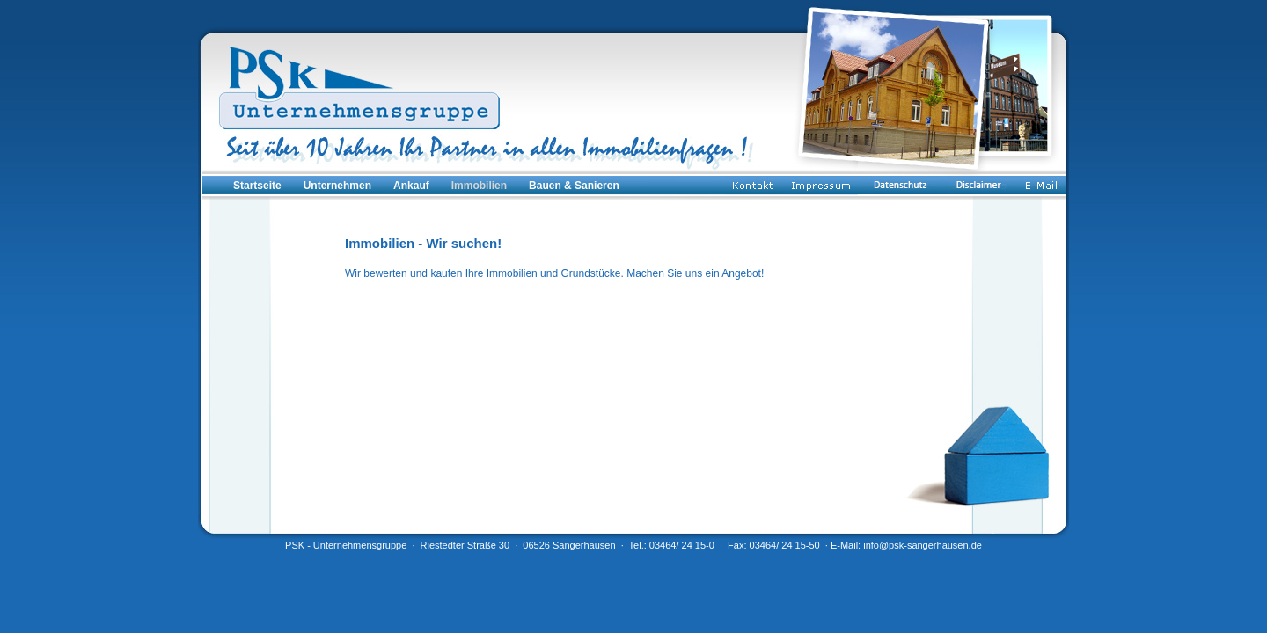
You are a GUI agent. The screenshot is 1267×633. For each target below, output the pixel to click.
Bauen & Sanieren (574, 185)
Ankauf (411, 185)
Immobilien (479, 185)
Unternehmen (337, 185)
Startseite (257, 185)
